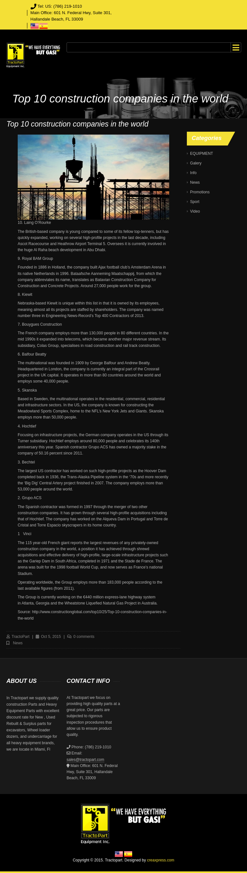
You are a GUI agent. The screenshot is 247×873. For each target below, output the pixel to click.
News (18, 643)
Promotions (200, 192)
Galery (195, 163)
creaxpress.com (160, 860)
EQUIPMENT (201, 153)
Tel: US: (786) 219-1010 (60, 6)
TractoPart (21, 636)
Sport (194, 201)
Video (195, 211)
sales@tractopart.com (85, 759)
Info (193, 173)
